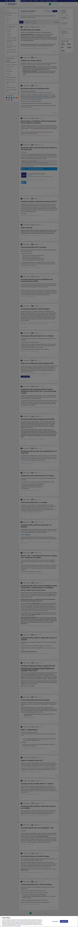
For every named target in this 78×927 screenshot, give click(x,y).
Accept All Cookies (64, 922)
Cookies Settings (55, 922)
